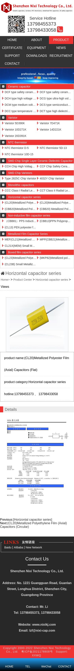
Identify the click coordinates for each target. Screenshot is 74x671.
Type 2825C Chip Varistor (19, 178)
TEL (28, 661)
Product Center (22, 279)
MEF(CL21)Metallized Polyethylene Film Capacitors (19, 239)
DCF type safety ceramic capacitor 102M (54, 92)
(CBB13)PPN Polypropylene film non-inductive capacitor (54, 221)
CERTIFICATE (12, 48)
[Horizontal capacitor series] (32, 519)
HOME (12, 40)
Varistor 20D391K (14, 135)
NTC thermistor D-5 (15, 148)
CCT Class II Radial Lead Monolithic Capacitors (54, 190)
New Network (34, 547)
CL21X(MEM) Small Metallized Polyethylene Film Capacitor (19, 245)
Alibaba (19, 547)
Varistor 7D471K (48, 123)
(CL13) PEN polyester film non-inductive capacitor (19, 227)
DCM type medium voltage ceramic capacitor (19, 104)
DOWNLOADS (36, 55)
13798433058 (41, 30)
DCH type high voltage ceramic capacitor (19, 98)
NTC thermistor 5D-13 (52, 148)
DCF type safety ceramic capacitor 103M (19, 92)
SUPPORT (12, 55)
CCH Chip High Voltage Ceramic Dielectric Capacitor (19, 166)
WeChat (46, 661)
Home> (5, 279)
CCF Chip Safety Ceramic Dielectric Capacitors (54, 166)
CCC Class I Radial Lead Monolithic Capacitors (19, 190)
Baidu (7, 547)
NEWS (61, 48)
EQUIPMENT (36, 48)
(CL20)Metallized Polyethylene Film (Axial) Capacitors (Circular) (54, 202)
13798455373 (41, 24)
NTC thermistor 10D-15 (17, 154)
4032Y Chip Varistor (50, 178)
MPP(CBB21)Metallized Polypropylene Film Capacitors (54, 239)
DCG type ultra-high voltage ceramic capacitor (54, 98)
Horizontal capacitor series (52, 279)
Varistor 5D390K (13, 123)
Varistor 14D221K (49, 129)
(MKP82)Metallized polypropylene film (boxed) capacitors (54, 257)
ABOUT (36, 40)
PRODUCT (61, 40)
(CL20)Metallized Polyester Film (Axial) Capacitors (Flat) (19, 202)
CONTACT (12, 63)
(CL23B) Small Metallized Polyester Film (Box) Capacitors (19, 264)
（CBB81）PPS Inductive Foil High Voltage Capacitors (19, 221)
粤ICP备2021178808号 (38, 651)
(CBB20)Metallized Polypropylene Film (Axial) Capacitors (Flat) (19, 209)
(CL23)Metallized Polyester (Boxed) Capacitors (19, 257)
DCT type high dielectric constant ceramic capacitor (54, 111)
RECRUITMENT (61, 55)
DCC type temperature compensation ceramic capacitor (19, 111)
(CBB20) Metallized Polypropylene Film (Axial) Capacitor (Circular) (54, 209)
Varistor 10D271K (14, 129)
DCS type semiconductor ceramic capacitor (54, 104)
